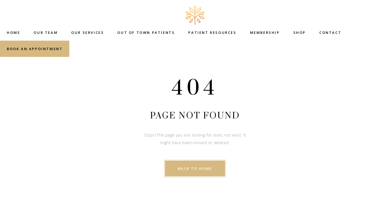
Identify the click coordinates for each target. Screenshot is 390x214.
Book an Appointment (35, 48)
